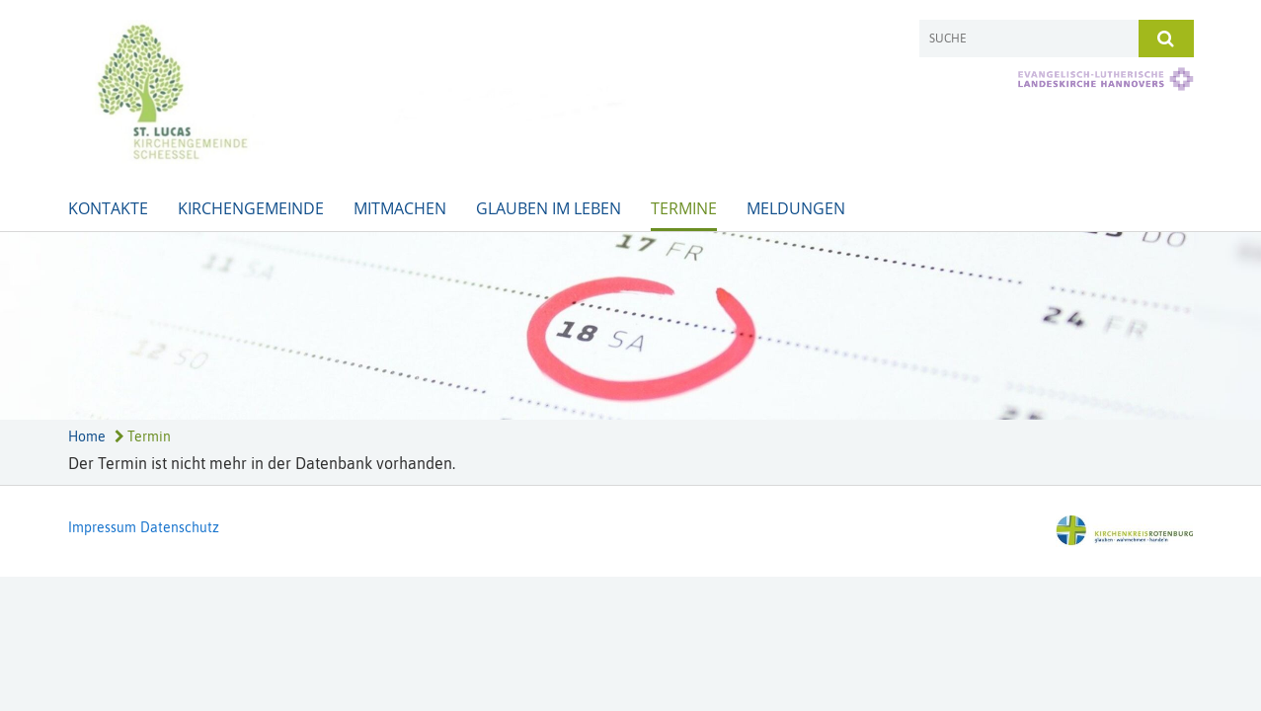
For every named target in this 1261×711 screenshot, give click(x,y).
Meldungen (796, 208)
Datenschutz (179, 527)
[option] (630, 326)
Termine (684, 208)
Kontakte (108, 208)
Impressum (102, 527)
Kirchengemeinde (251, 208)
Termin (143, 436)
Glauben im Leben (548, 208)
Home (87, 436)
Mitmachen (400, 208)
